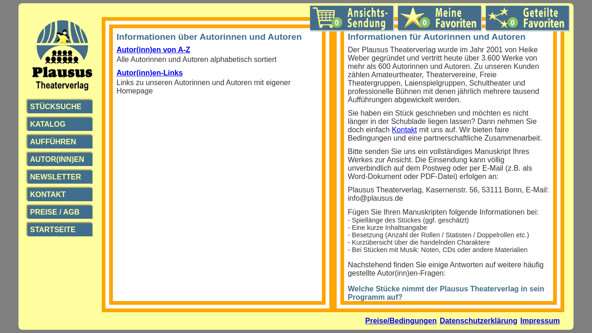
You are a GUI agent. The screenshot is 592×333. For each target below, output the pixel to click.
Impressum (540, 321)
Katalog (48, 124)
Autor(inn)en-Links (150, 73)
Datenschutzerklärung (479, 321)
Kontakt (48, 194)
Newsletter (55, 177)
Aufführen (53, 142)
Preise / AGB (55, 212)
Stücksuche (55, 107)
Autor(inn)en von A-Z (153, 50)
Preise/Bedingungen (401, 321)
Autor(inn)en (57, 159)
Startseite (52, 230)
